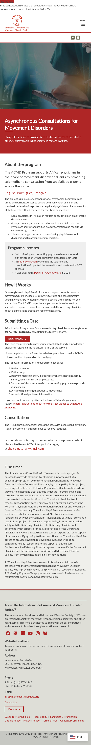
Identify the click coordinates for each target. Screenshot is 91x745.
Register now (15, 338)
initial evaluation (27, 261)
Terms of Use (49, 720)
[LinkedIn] (23, 633)
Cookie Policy (13, 720)
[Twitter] (15, 633)
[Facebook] (8, 633)
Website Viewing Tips (17, 716)
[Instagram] (37, 633)
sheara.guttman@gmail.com (26, 448)
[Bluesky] (45, 633)
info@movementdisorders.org (22, 696)
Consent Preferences (72, 720)
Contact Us (11, 702)
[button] (83, 22)
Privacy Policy (31, 720)
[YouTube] (30, 633)
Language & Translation (63, 716)
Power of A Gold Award (47, 272)
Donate (12, 709)
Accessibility (40, 716)
